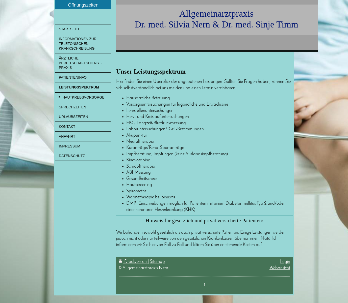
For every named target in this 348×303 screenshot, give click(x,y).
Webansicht (279, 268)
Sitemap (157, 261)
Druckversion (133, 261)
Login (285, 261)
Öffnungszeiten (83, 5)
